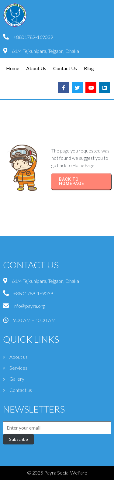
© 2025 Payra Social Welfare (57, 472)
